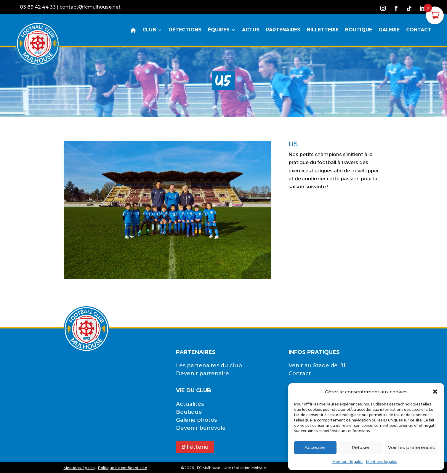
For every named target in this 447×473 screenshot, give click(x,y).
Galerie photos (196, 420)
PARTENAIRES (283, 30)
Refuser (361, 447)
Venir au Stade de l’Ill (318, 365)
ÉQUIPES (219, 30)
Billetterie (195, 447)
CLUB (149, 30)
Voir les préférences (411, 447)
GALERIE (389, 30)
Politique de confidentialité (122, 468)
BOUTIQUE (358, 30)
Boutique (189, 412)
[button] (435, 392)
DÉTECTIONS (185, 30)
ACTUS (250, 30)
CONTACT (418, 30)
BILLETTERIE (323, 30)
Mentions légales (347, 461)
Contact (300, 373)
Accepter (315, 447)
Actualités (190, 404)
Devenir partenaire (202, 373)
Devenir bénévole (201, 428)
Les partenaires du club (209, 365)
